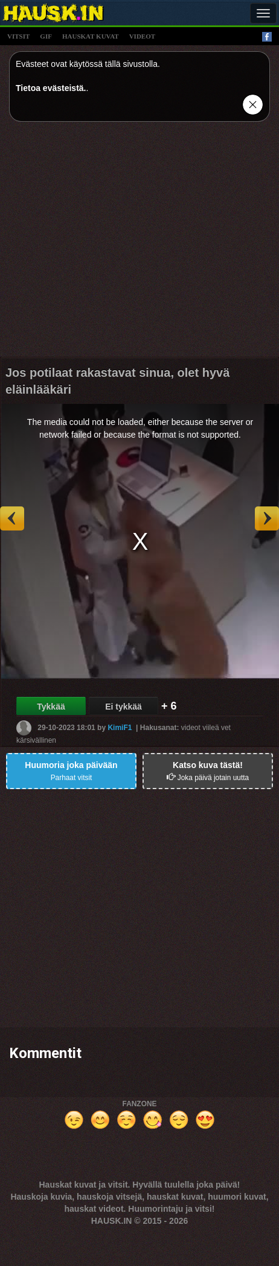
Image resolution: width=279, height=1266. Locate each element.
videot (142, 36)
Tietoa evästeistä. (51, 88)
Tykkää (51, 706)
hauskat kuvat (90, 36)
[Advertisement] (113, 244)
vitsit (18, 36)
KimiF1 (119, 727)
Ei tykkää (123, 706)
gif (46, 36)
